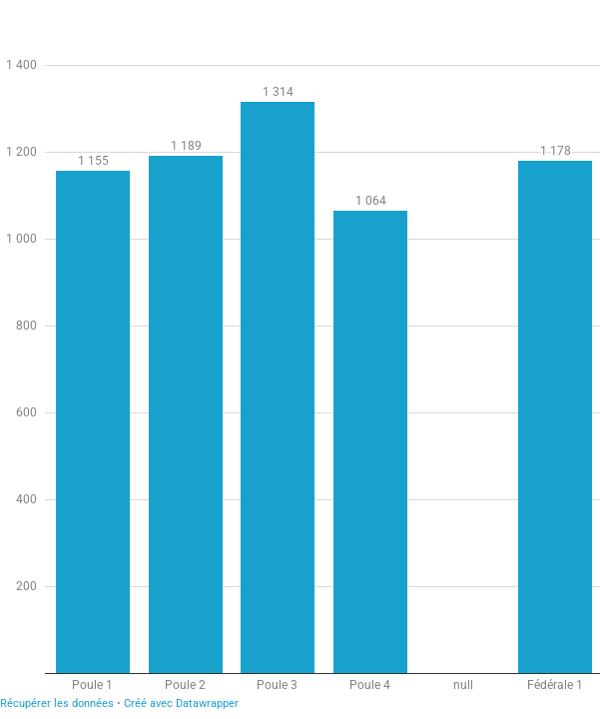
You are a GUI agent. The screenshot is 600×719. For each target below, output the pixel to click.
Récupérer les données (57, 703)
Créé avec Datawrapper (181, 703)
